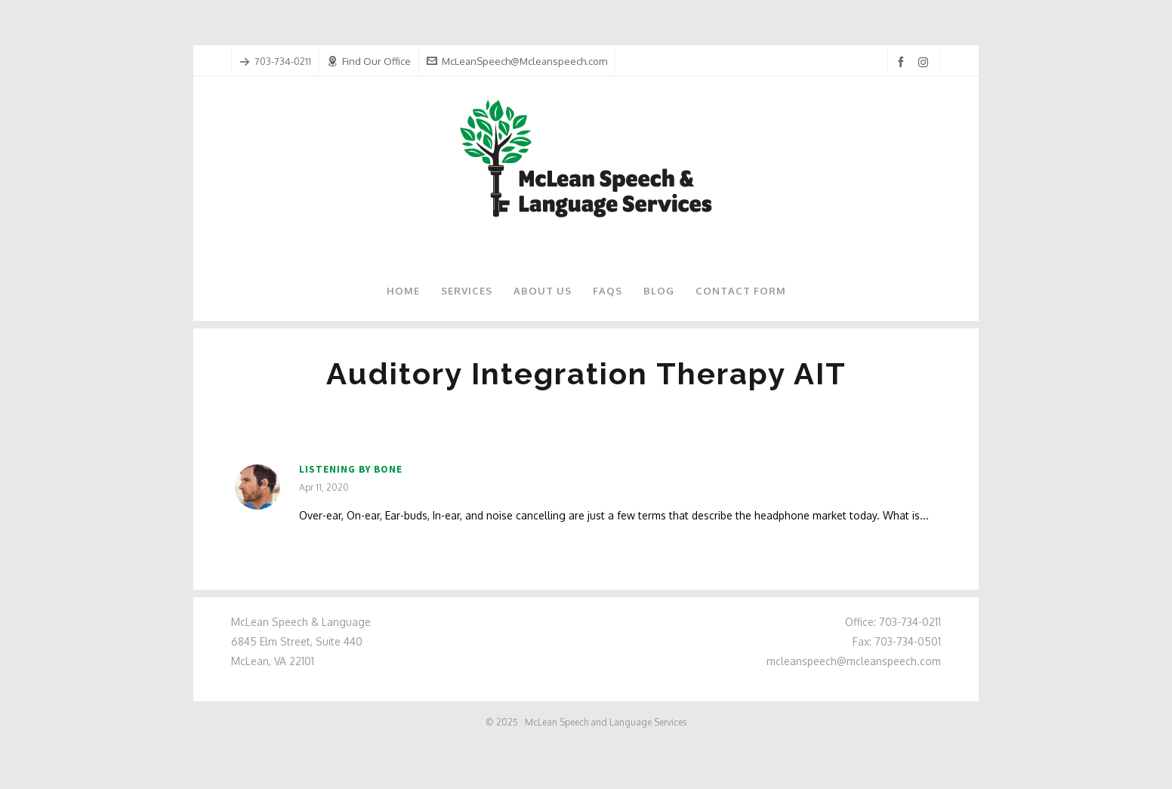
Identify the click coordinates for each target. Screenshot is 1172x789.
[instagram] (925, 62)
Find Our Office (369, 61)
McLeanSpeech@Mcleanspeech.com (517, 61)
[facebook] (903, 62)
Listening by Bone (350, 469)
